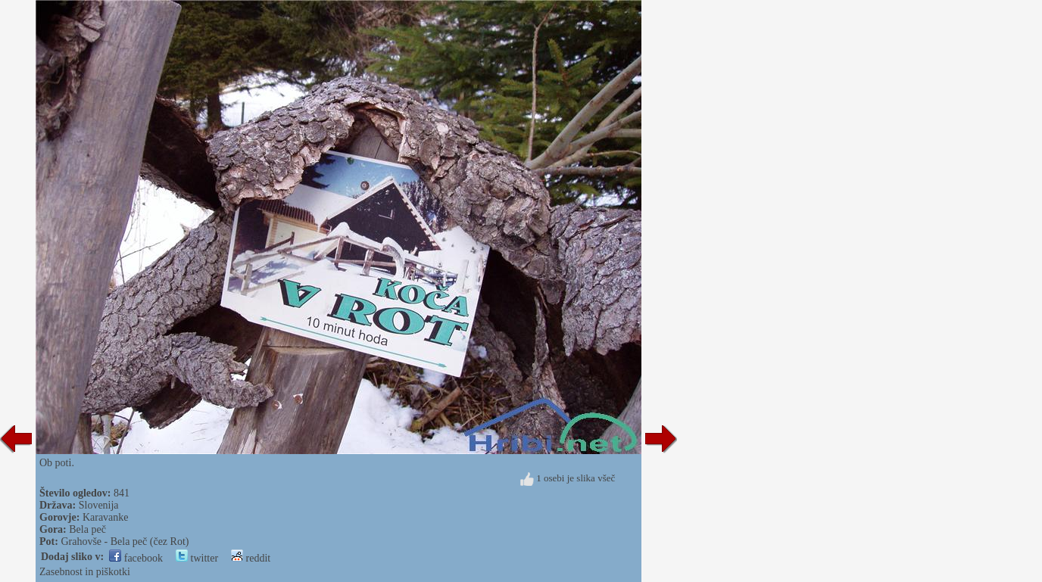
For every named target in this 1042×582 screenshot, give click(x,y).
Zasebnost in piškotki (84, 571)
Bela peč (87, 529)
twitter (197, 558)
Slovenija (99, 505)
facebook (136, 558)
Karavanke (106, 517)
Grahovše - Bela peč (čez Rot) (125, 541)
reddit (250, 558)
